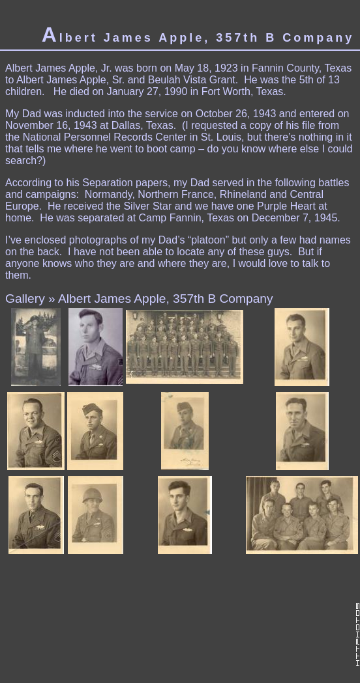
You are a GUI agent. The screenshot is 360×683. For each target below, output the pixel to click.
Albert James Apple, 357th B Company (165, 298)
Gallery (25, 298)
